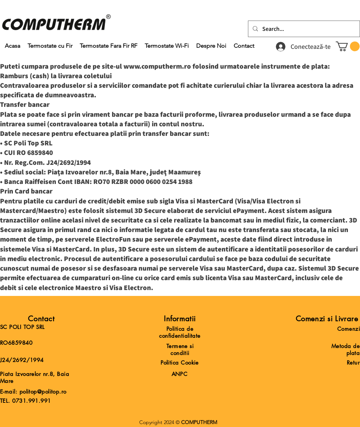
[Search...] (303, 29)
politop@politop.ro (42, 391)
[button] (348, 46)
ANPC (180, 373)
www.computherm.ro (157, 66)
